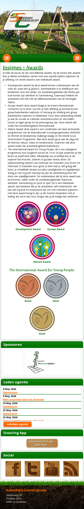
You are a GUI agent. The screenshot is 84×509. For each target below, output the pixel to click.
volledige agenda (17, 424)
